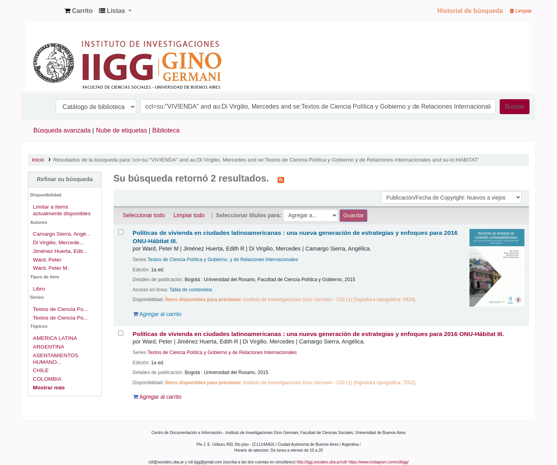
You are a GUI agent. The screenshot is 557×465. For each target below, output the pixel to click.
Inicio (38, 160)
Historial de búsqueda (470, 10)
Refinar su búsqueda (65, 179)
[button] (78, 11)
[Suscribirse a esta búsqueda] (281, 179)
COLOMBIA (47, 379)
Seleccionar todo (144, 215)
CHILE (41, 370)
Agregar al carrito (157, 314)
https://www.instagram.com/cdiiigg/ (379, 462)
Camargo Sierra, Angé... (62, 234)
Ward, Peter (47, 260)
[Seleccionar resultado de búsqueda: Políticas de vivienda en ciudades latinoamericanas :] (120, 231)
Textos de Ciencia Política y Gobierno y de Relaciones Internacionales (222, 352)
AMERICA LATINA (55, 338)
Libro (39, 289)
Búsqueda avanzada (62, 130)
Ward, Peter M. (51, 268)
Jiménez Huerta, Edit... (60, 251)
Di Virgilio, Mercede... (58, 242)
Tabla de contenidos (190, 289)
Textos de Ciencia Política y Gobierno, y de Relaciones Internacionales (223, 259)
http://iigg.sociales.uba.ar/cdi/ (322, 462)
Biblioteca (165, 130)
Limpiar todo (189, 215)
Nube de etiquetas (121, 130)
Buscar (514, 106)
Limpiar (521, 11)
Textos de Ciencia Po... (60, 309)
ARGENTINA (48, 347)
